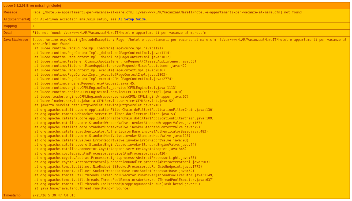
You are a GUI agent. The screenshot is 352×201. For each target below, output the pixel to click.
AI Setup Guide (132, 19)
